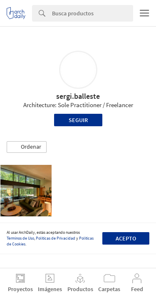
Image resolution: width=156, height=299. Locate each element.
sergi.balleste (78, 96)
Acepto (126, 238)
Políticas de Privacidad (55, 238)
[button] (27, 147)
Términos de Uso (20, 238)
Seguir (78, 120)
